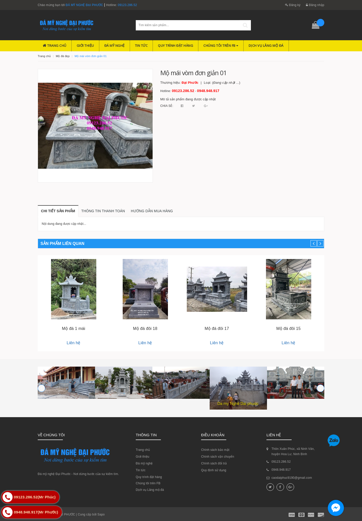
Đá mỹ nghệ (114, 45)
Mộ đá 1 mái (73, 328)
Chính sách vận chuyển (217, 456)
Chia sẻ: (166, 106)
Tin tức (141, 45)
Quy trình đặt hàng (175, 45)
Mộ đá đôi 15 (288, 328)
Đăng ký (293, 5)
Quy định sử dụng (213, 470)
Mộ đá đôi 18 (145, 328)
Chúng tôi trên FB (220, 45)
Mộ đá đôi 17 (217, 328)
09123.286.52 (127, 5)
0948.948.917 (208, 91)
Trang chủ (54, 45)
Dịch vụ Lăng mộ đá (266, 45)
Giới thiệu (85, 45)
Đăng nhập (315, 5)
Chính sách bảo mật (215, 450)
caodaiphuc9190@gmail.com (292, 478)
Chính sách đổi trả (214, 463)
